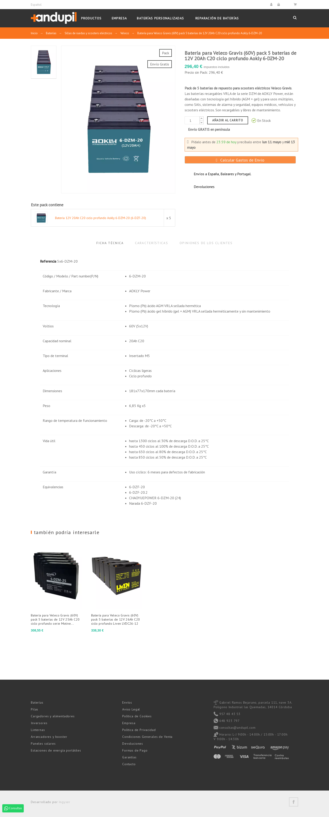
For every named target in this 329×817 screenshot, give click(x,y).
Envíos (127, 702)
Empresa (128, 723)
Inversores (39, 723)
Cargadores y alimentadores (53, 716)
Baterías (37, 702)
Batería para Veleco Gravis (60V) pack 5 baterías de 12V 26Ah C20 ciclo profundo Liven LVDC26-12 (115, 619)
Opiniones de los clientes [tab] (206, 243)
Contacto (129, 764)
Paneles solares (43, 743)
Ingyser (64, 802)
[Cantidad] (192, 120)
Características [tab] (151, 243)
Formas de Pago (135, 750)
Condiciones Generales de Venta (147, 737)
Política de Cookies (137, 716)
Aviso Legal (131, 709)
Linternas (38, 730)
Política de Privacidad (139, 730)
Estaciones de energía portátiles (56, 750)
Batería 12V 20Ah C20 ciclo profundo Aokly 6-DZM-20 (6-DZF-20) (100, 218)
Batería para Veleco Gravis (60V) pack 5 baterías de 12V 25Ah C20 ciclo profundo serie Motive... (55, 619)
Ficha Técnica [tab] (110, 243)
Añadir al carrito (227, 120)
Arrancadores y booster (49, 737)
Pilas (34, 709)
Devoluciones (132, 743)
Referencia (48, 261)
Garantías (129, 757)
